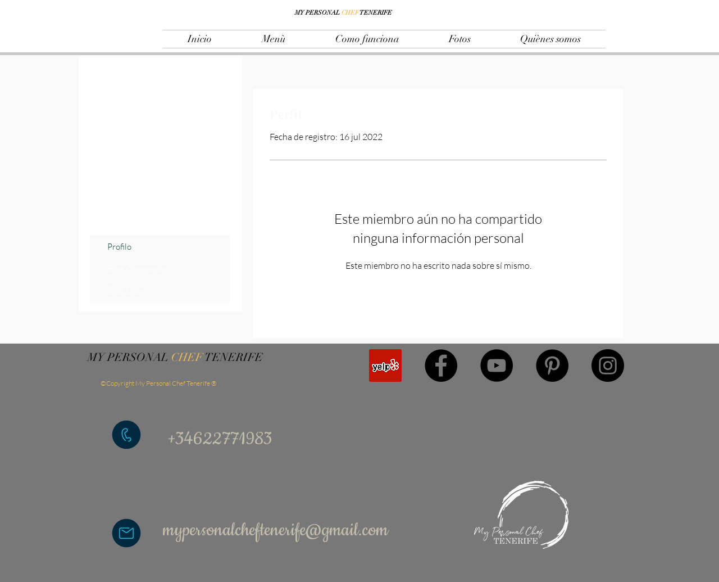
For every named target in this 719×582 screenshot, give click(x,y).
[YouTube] (496, 365)
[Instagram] (607, 365)
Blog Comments (136, 268)
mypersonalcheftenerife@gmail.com (275, 530)
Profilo (119, 246)
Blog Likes (125, 290)
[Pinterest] (552, 365)
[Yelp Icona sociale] (385, 365)
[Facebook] (441, 365)
